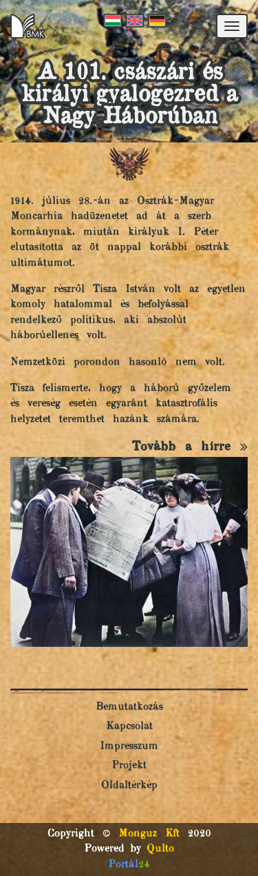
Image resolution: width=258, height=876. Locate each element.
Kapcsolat (129, 726)
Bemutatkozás (129, 707)
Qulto (160, 849)
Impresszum (129, 746)
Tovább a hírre (190, 447)
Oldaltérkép (129, 785)
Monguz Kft (149, 833)
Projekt (129, 765)
